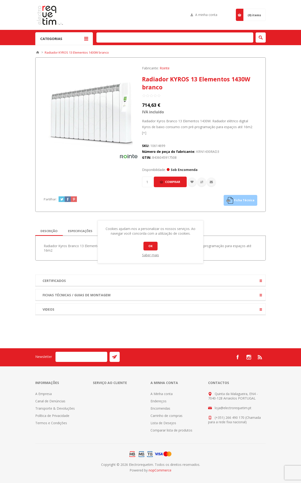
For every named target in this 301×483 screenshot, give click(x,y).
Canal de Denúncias (50, 401)
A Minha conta (161, 394)
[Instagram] (249, 357)
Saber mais (150, 255)
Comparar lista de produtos (171, 430)
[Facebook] (237, 357)
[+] (144, 133)
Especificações (80, 231)
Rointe (165, 68)
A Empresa (43, 394)
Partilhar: (50, 199)
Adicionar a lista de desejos (192, 182)
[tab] (49, 231)
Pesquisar (261, 37)
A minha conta (206, 14)
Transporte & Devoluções (55, 408)
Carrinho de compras (166, 415)
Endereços (158, 401)
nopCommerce (160, 470)
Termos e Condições (51, 423)
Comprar (172, 182)
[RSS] (260, 357)
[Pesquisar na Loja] (174, 37)
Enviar (115, 357)
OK (150, 246)
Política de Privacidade (52, 415)
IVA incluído (153, 112)
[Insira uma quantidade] (147, 182)
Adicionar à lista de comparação (201, 182)
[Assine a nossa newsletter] (81, 357)
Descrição (49, 231)
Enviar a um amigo (211, 182)
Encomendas (160, 408)
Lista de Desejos (163, 423)
